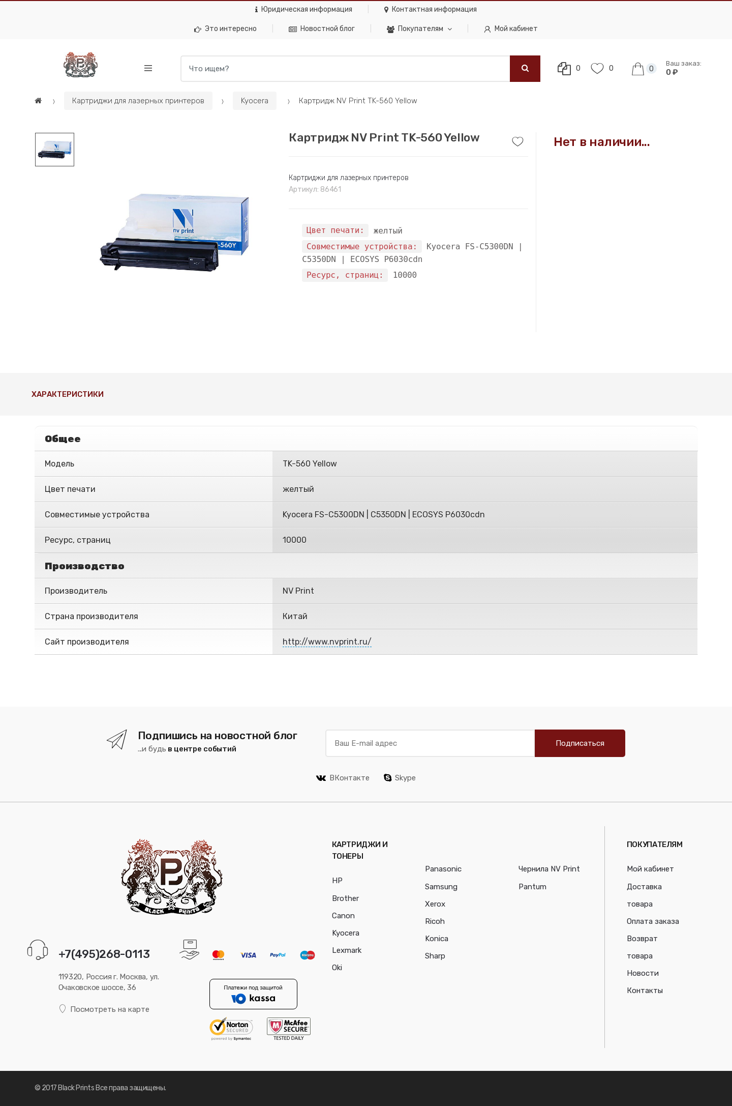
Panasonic (443, 869)
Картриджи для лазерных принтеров (138, 100)
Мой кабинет (511, 28)
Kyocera (254, 100)
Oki (337, 967)
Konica (436, 938)
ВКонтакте (343, 777)
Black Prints (76, 1088)
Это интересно (225, 28)
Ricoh (435, 921)
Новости (643, 973)
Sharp (435, 956)
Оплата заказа (653, 921)
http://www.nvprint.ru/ (327, 642)
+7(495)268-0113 (104, 954)
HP (337, 880)
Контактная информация (430, 9)
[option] (174, 232)
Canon (343, 915)
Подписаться (580, 743)
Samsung (441, 886)
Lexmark (346, 950)
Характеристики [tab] (68, 394)
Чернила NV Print (549, 869)
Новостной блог (322, 28)
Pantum (532, 886)
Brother (345, 898)
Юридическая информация (303, 9)
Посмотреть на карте (104, 1009)
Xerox (435, 904)
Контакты (645, 990)
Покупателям (415, 28)
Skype (400, 777)
